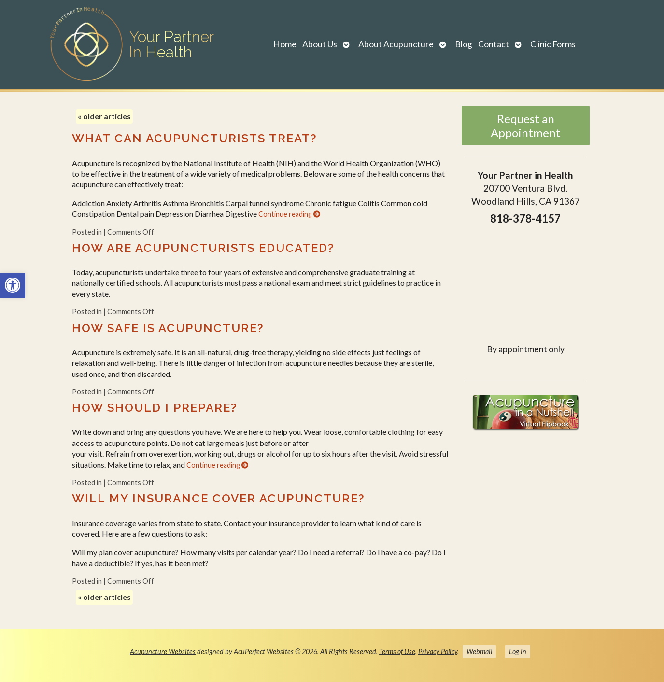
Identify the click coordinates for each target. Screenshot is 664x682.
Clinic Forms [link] (553, 44)
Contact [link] (493, 44)
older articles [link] (104, 116)
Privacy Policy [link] (437, 651)
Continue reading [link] (289, 214)
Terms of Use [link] (397, 651)
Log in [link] (517, 651)
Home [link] (285, 44)
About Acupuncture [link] (396, 44)
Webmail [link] (479, 651)
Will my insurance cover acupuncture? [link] (218, 498)
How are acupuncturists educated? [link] (203, 248)
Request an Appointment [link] (526, 125)
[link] (12, 285)
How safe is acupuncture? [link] (168, 328)
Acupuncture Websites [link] (163, 651)
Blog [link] (463, 44)
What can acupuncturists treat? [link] (194, 138)
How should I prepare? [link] (155, 408)
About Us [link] (319, 44)
